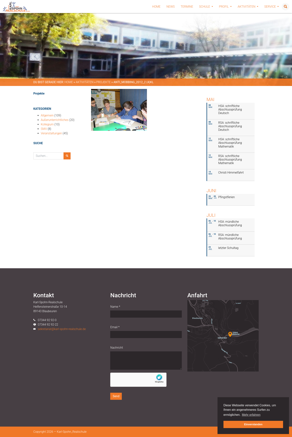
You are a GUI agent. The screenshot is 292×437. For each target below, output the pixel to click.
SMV (44, 129)
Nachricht (116, 347)
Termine (187, 6)
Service (271, 6)
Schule (206, 6)
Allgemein (47, 115)
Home (156, 6)
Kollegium (47, 124)
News (170, 6)
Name (115, 306)
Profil (225, 6)
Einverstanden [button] (253, 424)
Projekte (103, 82)
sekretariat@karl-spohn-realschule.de (62, 329)
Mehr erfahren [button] (251, 414)
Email (114, 327)
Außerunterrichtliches (55, 120)
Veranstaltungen (51, 133)
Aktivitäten (248, 6)
